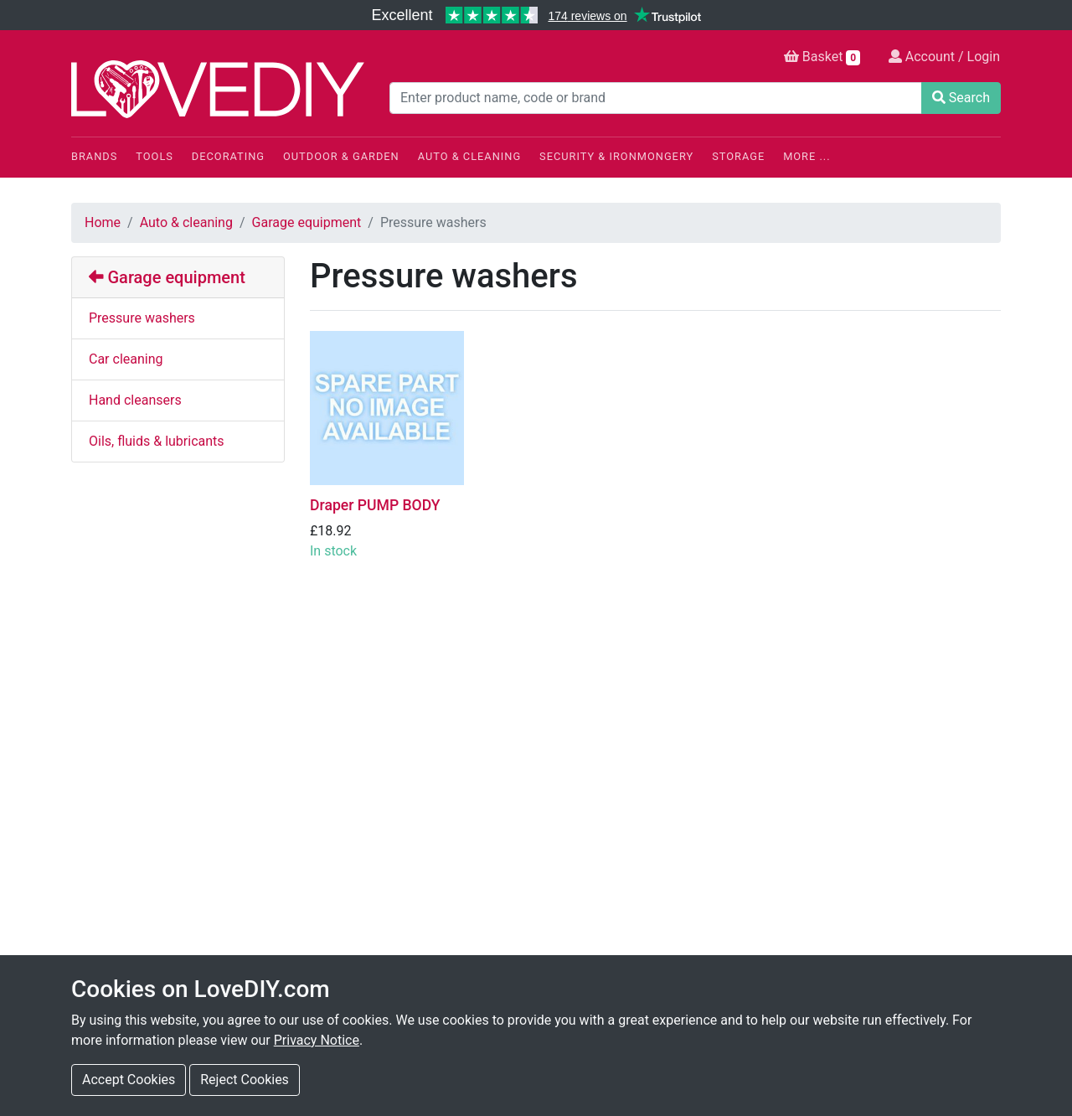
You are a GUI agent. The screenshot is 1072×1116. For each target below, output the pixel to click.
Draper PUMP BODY (375, 505)
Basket (822, 57)
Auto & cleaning (186, 222)
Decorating (228, 156)
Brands (94, 156)
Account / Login (944, 57)
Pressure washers (142, 318)
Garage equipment (307, 222)
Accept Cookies (128, 1080)
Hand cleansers (135, 400)
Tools (154, 156)
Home (103, 222)
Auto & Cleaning (469, 156)
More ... (806, 156)
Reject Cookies (244, 1080)
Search (961, 98)
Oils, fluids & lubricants (156, 441)
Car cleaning (126, 359)
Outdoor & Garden (341, 156)
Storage (738, 156)
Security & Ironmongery (616, 156)
